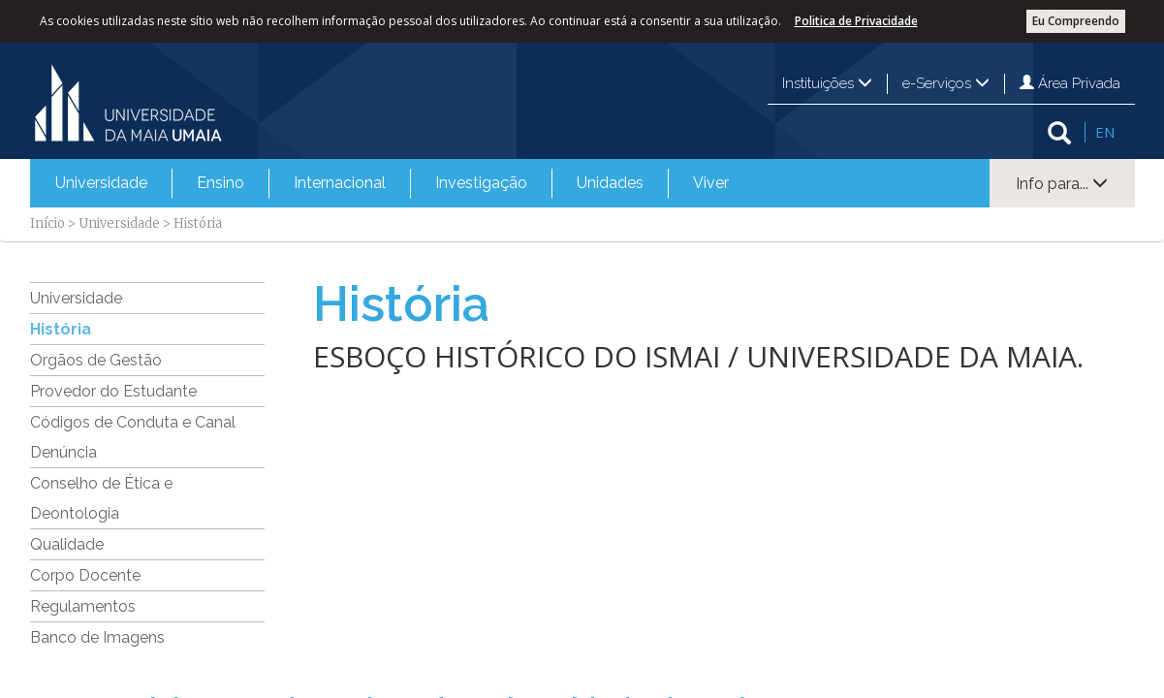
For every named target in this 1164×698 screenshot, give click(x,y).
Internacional (340, 183)
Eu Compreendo (1075, 21)
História (60, 329)
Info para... (1062, 183)
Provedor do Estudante (113, 391)
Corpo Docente (85, 575)
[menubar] (392, 183)
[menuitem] (101, 183)
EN (1105, 132)
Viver (711, 183)
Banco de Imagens (97, 637)
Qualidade (67, 544)
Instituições (827, 83)
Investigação (481, 183)
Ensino (220, 183)
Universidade (101, 183)
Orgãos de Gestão (96, 360)
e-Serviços (946, 83)
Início (47, 223)
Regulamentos (83, 606)
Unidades (610, 183)
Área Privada (1070, 83)
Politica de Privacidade (856, 21)
